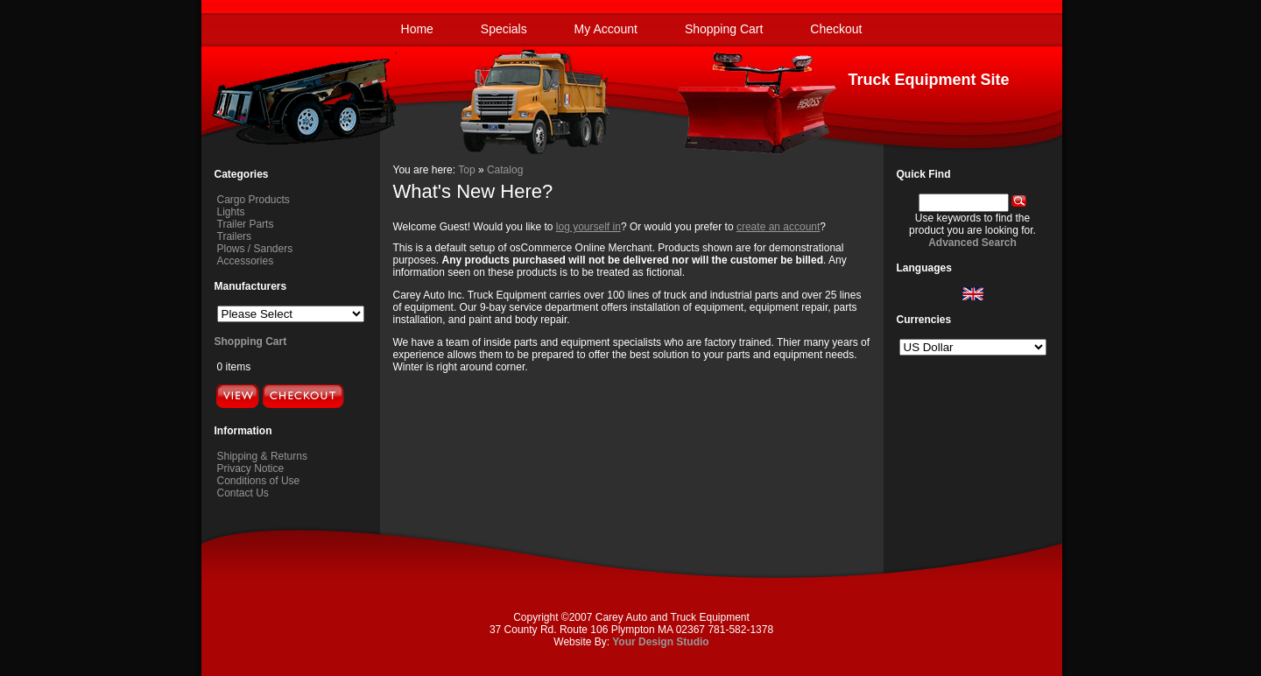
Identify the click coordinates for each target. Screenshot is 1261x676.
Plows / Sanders (255, 249)
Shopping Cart (724, 29)
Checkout (836, 29)
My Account (606, 29)
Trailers (234, 236)
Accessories (245, 261)
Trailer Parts (245, 224)
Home (417, 29)
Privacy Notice (251, 468)
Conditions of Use (258, 481)
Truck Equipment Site (928, 79)
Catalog (505, 170)
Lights (231, 212)
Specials (504, 29)
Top (466, 170)
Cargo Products (253, 200)
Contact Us (243, 493)
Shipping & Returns (262, 456)
